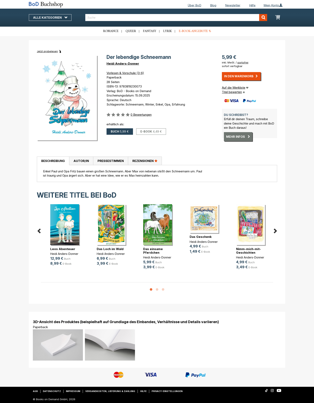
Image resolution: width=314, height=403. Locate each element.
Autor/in (81, 161)
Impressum (73, 391)
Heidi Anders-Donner (123, 63)
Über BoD (194, 5)
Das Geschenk (201, 237)
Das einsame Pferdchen (153, 250)
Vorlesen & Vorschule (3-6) (125, 73)
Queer (131, 31)
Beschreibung (53, 161)
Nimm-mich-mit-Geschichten (248, 250)
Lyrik (167, 31)
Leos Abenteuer (62, 249)
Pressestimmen (111, 161)
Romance (111, 31)
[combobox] (176, 17)
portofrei (243, 62)
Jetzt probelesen (47, 51)
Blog (213, 5)
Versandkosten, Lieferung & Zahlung (110, 391)
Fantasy (149, 31)
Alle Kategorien (50, 17)
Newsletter (232, 5)
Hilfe (252, 5)
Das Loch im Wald (110, 249)
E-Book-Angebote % (195, 31)
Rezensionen (144, 161)
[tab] (53, 161)
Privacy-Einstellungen (167, 391)
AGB (35, 391)
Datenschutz (52, 391)
